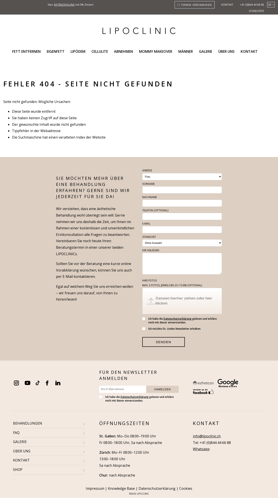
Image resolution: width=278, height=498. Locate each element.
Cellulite (99, 51)
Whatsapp (201, 449)
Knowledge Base (121, 488)
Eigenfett (56, 51)
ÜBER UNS (21, 451)
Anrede (147, 170)
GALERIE (20, 441)
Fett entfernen (26, 51)
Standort (149, 237)
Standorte (256, 11)
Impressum (95, 488)
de (269, 5)
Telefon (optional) (155, 210)
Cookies (185, 488)
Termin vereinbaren (196, 5)
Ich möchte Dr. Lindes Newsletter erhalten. (171, 329)
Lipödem (78, 51)
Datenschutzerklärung (178, 319)
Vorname (148, 184)
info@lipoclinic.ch (207, 436)
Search (265, 51)
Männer (185, 51)
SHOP (17, 469)
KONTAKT (21, 460)
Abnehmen (123, 51)
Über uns (226, 51)
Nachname (149, 197)
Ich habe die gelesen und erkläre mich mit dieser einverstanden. (179, 320)
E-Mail (146, 223)
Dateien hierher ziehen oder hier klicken (184, 301)
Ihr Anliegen (150, 250)
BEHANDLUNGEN (27, 423)
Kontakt (227, 5)
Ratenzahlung (64, 5)
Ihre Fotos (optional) (172, 283)
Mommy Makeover (155, 51)
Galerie (205, 51)
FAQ (16, 432)
